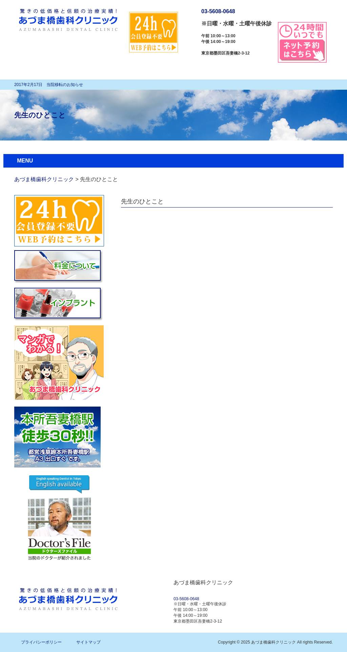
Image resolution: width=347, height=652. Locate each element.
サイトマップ (88, 642)
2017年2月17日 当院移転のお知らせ (48, 84)
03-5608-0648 (218, 11)
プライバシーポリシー (41, 642)
